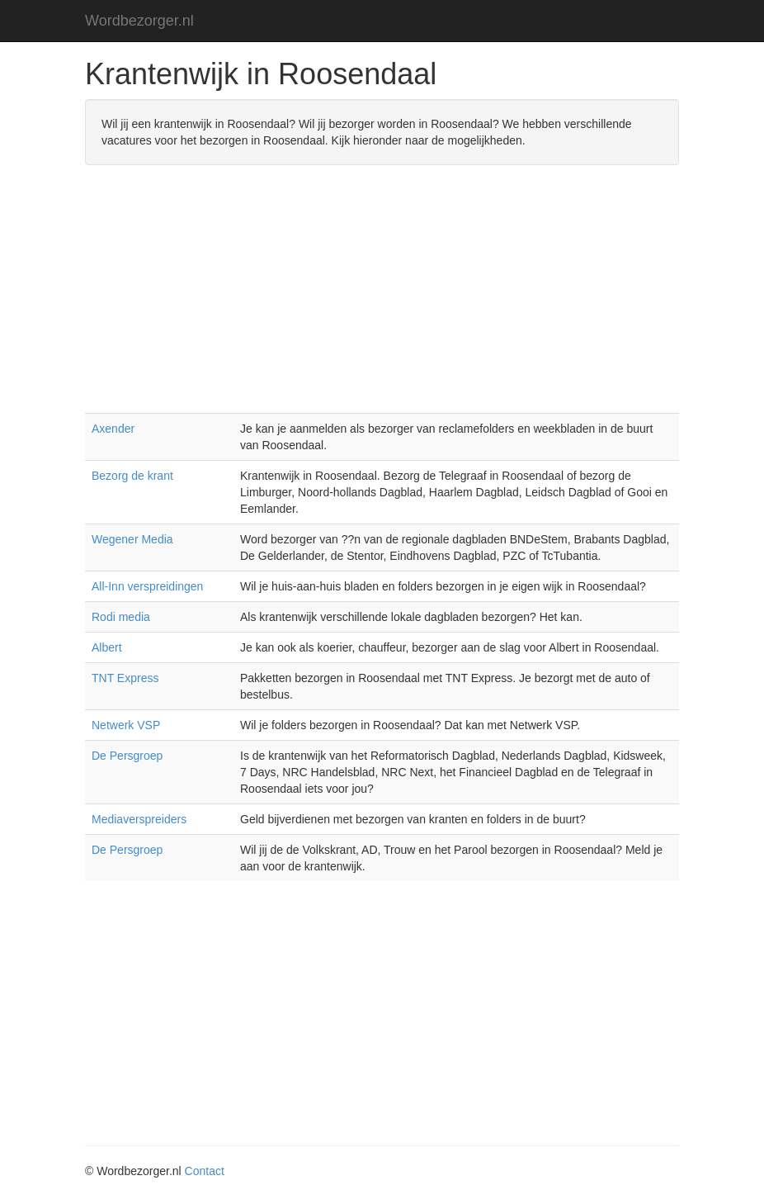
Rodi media (121, 616)
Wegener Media (132, 539)
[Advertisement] (382, 297)
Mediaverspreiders (139, 819)
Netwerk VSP (126, 725)
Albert (107, 647)
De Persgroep (127, 755)
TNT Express (125, 678)
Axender (113, 428)
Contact (204, 1171)
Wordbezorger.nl (139, 20)
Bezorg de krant (132, 475)
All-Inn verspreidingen (147, 586)
